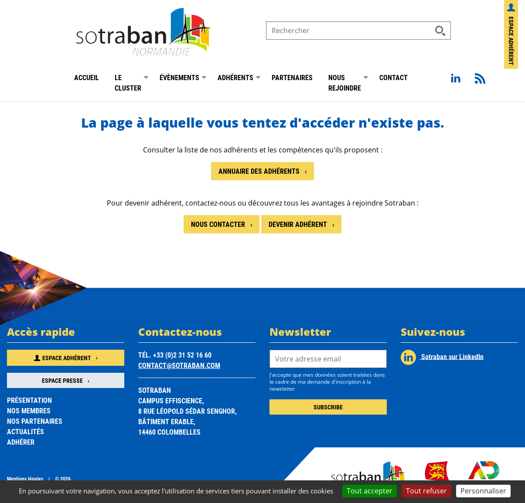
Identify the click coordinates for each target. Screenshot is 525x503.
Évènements (179, 77)
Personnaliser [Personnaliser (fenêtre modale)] (483, 491)
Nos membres (29, 410)
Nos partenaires (34, 420)
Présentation (29, 400)
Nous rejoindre (344, 82)
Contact (393, 77)
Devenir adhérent (299, 224)
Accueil (86, 77)
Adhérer (20, 441)
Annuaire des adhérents (259, 171)
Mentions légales (25, 478)
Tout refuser (426, 491)
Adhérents (235, 77)
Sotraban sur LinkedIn (442, 357)
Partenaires (292, 77)
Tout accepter (369, 491)
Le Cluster (128, 82)
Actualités (25, 431)
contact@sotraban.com (179, 365)
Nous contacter (219, 224)
